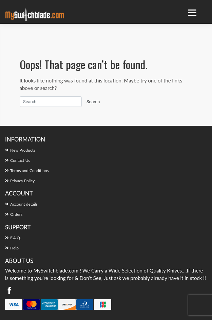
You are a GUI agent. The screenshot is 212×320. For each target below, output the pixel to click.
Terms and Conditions (29, 170)
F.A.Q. (15, 237)
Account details (24, 204)
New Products (22, 150)
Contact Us (20, 160)
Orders (16, 214)
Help (14, 247)
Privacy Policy (22, 180)
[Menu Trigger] (192, 12)
